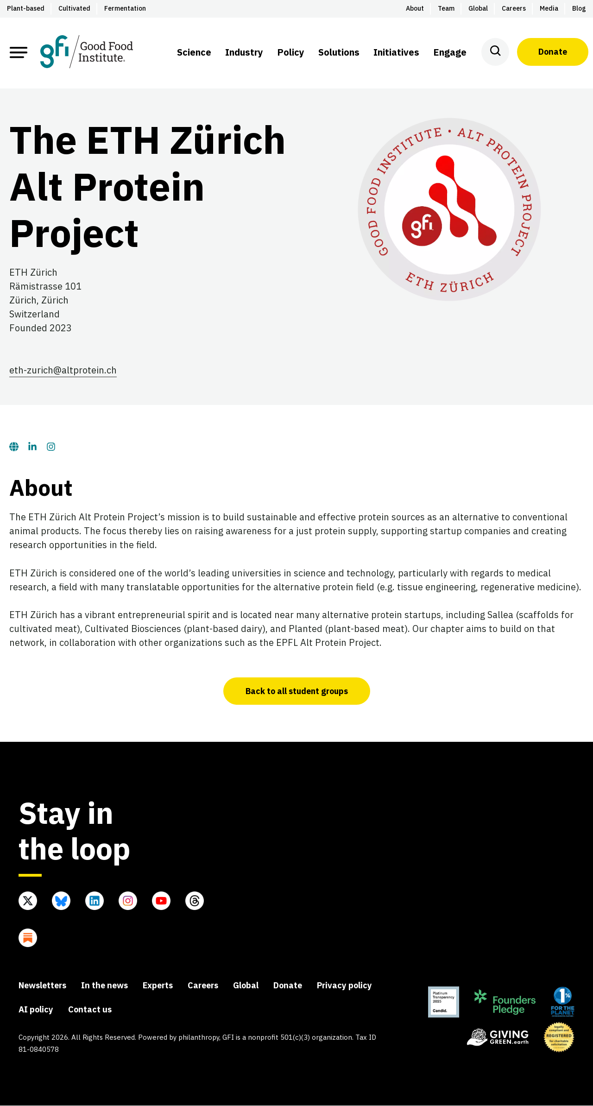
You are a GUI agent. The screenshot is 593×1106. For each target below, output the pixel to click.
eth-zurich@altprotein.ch (63, 370)
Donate (552, 51)
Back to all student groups (296, 691)
